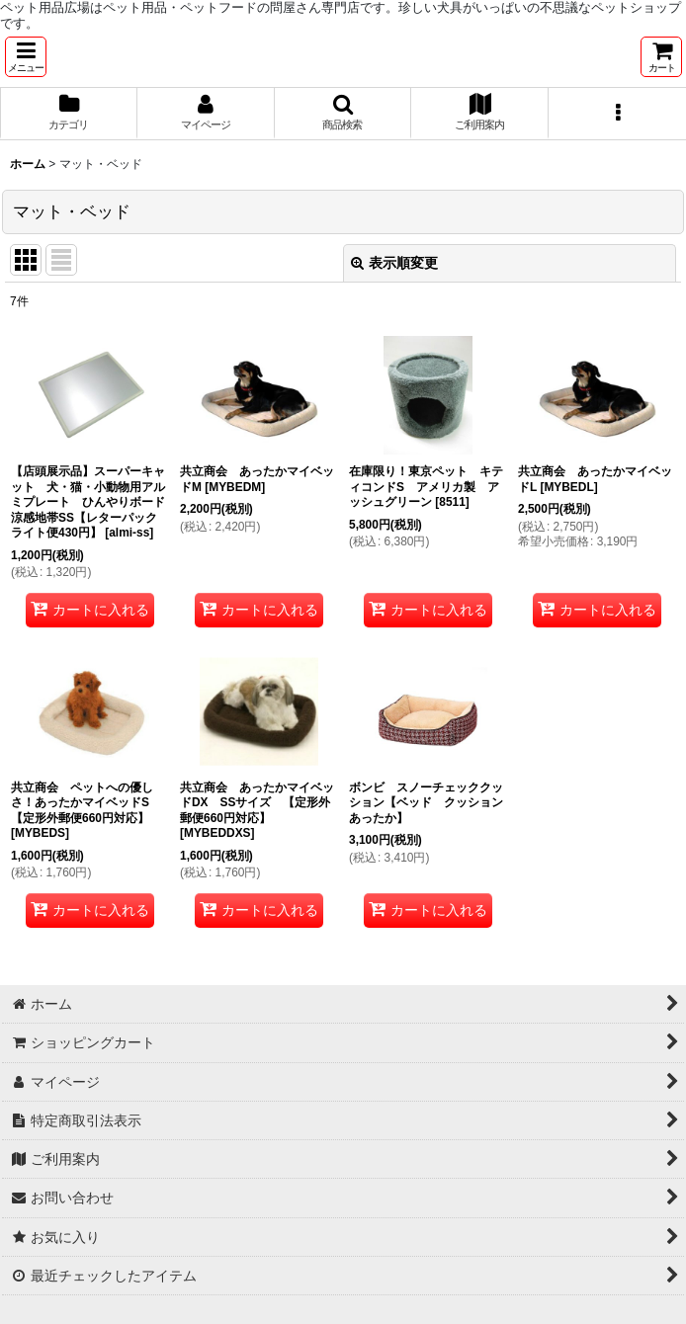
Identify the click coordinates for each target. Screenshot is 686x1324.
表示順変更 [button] (394, 263)
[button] (25, 57)
